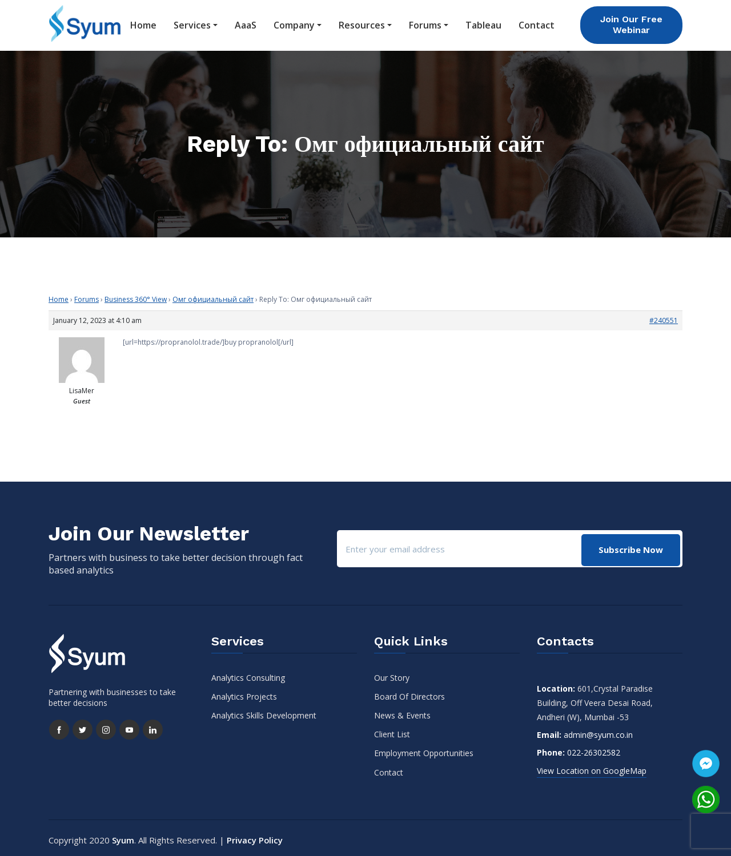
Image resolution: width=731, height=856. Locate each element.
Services (192, 23)
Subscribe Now (630, 545)
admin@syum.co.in (598, 731)
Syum (123, 836)
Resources (362, 23)
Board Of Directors (409, 692)
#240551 (663, 316)
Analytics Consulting (248, 673)
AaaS (245, 23)
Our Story (391, 673)
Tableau (483, 23)
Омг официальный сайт (213, 295)
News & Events (402, 711)
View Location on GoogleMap (591, 766)
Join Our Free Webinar (631, 23)
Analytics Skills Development (263, 711)
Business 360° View (136, 295)
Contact (537, 23)
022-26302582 (593, 749)
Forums (425, 23)
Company (294, 23)
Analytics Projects (244, 692)
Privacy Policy (255, 836)
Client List (392, 730)
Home (143, 23)
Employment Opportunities (423, 749)
